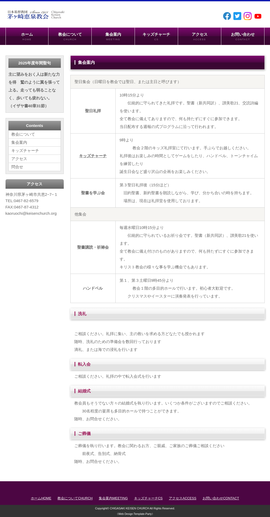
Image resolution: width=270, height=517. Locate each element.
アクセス (199, 36)
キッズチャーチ (156, 36)
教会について (69, 36)
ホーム (27, 36)
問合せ (17, 167)
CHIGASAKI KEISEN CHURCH (129, 508)
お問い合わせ (242, 36)
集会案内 (113, 36)
